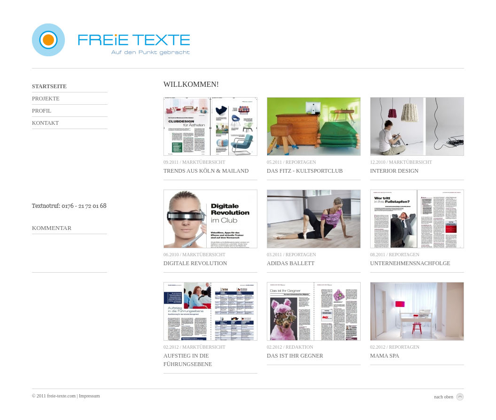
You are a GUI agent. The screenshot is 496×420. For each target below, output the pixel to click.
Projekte (46, 98)
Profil (41, 110)
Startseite (49, 86)
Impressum (89, 395)
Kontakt (45, 123)
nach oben (443, 396)
